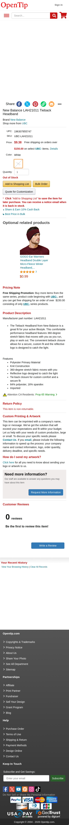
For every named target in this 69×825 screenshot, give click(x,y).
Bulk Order (41, 183)
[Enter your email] (26, 778)
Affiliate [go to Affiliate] (10, 685)
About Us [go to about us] (11, 653)
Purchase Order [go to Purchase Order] (15, 728)
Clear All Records (38, 567)
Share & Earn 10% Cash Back (21, 209)
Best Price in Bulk (14, 214)
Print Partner (13, 690)
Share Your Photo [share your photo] (16, 658)
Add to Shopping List (17, 183)
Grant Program (14, 707)
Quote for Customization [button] (19, 191)
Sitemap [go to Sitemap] (10, 669)
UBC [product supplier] (24, 123)
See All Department (6, 15)
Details (54, 148)
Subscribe (57, 778)
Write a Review (47, 545)
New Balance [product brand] (18, 119)
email (28, 439)
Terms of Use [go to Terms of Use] (13, 734)
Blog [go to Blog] (8, 712)
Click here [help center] (8, 462)
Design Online (14, 750)
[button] (18, 164)
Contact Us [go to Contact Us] (12, 756)
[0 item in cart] (63, 16)
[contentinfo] (14, 5)
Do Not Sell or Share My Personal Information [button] (29, 794)
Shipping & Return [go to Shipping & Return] (16, 739)
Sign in (59, 4)
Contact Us (9, 439)
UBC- (54, 296)
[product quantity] (21, 172)
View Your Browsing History (15, 567)
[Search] (53, 15)
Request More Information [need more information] (46, 492)
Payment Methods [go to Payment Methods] (16, 745)
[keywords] (31, 15)
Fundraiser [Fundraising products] (12, 696)
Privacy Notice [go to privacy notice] (14, 647)
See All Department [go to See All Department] (17, 664)
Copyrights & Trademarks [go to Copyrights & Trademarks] (20, 642)
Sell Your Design (15, 701)
